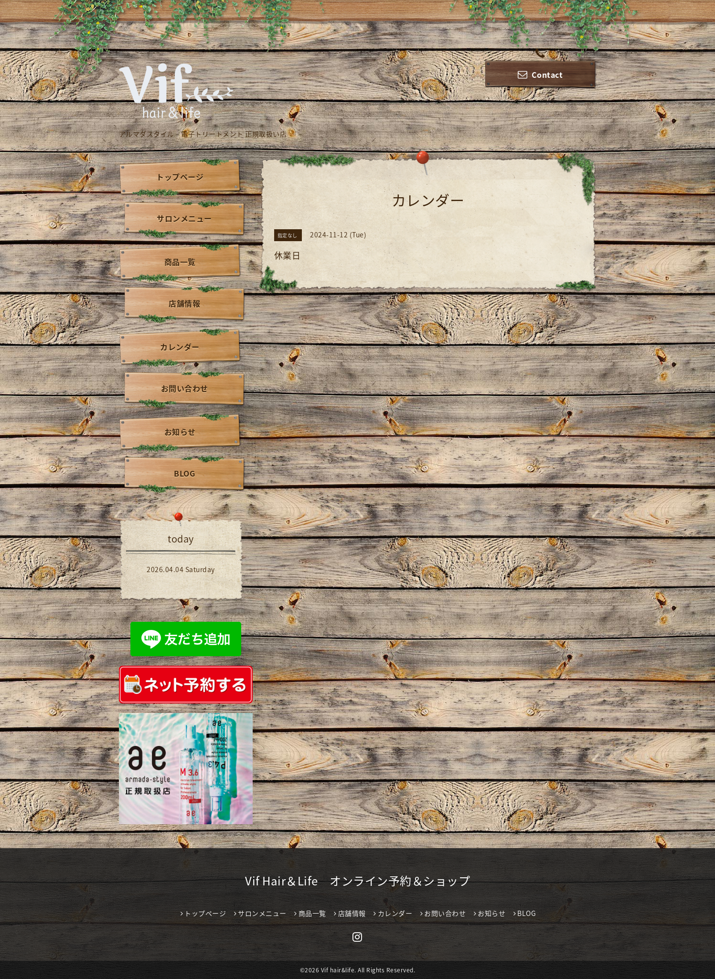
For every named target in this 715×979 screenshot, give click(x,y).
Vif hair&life (338, 970)
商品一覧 (180, 261)
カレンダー (180, 346)
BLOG (184, 473)
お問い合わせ (184, 388)
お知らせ (180, 431)
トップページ (179, 176)
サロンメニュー (184, 218)
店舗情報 (184, 303)
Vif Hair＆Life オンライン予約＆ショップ (357, 880)
